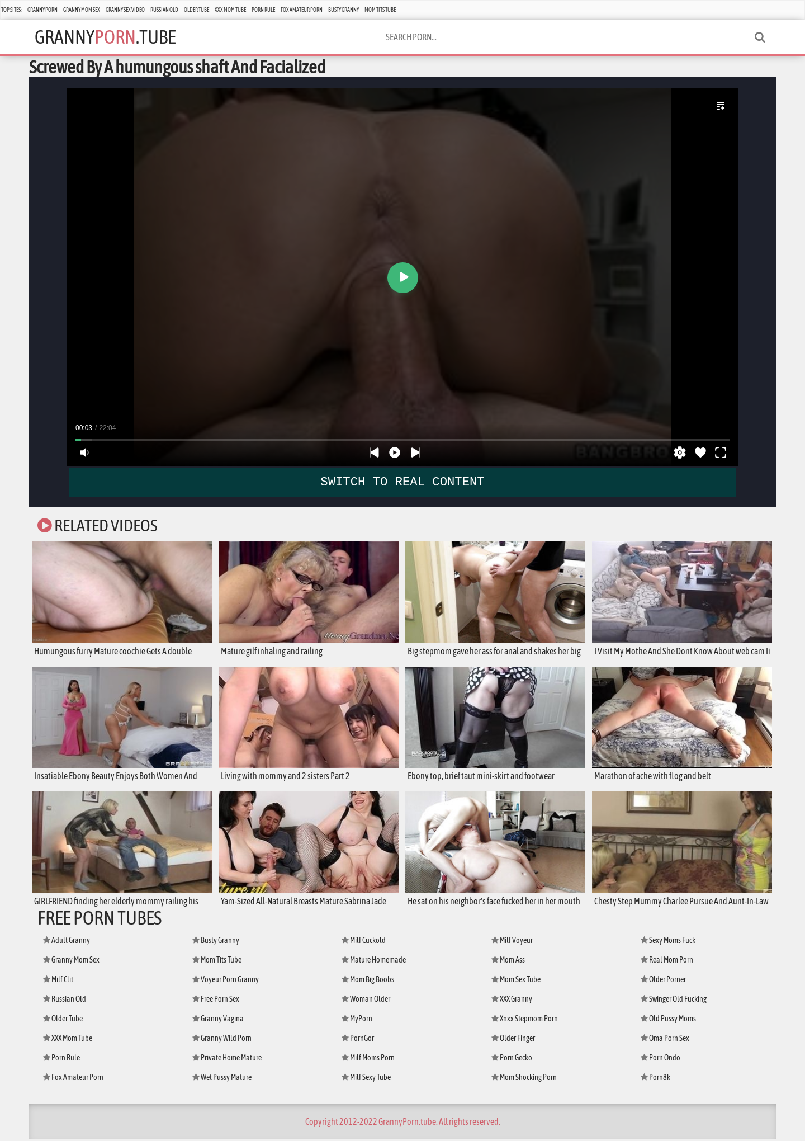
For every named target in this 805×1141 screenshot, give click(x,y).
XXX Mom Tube (230, 10)
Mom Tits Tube (380, 10)
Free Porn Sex (215, 1001)
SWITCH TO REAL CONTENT (402, 482)
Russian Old (164, 10)
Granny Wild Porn (222, 1040)
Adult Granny (66, 942)
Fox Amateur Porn (302, 10)
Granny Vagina (218, 1020)
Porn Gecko (511, 1059)
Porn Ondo (660, 1059)
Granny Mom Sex (81, 10)
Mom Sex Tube (516, 981)
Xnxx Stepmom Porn (524, 1020)
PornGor (358, 1040)
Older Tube (196, 10)
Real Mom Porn (667, 962)
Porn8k (655, 1079)
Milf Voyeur (512, 942)
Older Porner (663, 981)
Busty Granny (343, 10)
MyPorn (357, 1020)
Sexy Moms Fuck (668, 942)
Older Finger (513, 1040)
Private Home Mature (227, 1059)
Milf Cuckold (364, 942)
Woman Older (366, 1001)
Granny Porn (42, 10)
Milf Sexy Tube (366, 1079)
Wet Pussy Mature (222, 1079)
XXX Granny (511, 1001)
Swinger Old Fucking (674, 1001)
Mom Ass (508, 962)
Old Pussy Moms (668, 1020)
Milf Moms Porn (368, 1059)
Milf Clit (58, 981)
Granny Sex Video (125, 10)
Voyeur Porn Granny (225, 981)
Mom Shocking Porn (524, 1079)
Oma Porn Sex (665, 1040)
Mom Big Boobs (368, 981)
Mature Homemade (374, 962)
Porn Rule (263, 10)
